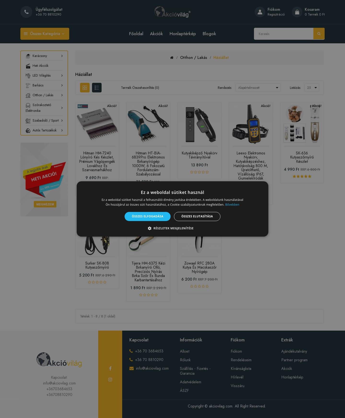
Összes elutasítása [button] (197, 216)
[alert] (172, 209)
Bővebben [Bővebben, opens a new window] (232, 205)
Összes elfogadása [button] (147, 216)
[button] (172, 228)
